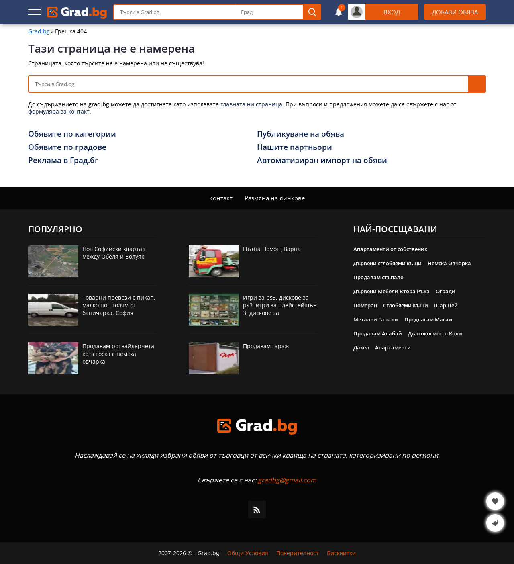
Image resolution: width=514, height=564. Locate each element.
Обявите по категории (72, 134)
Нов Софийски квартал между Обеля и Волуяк (113, 252)
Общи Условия (247, 553)
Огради (445, 291)
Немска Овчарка (449, 263)
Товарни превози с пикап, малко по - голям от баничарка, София (118, 305)
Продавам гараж (266, 346)
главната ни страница (251, 104)
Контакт (221, 198)
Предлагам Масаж (428, 319)
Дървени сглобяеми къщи (387, 263)
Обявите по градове (67, 147)
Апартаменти (393, 347)
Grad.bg (39, 31)
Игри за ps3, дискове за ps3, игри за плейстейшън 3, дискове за (280, 305)
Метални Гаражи (375, 319)
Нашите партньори (294, 147)
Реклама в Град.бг (63, 160)
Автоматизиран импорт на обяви (322, 160)
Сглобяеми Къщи (405, 305)
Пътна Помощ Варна (272, 249)
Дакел (361, 347)
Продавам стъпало (378, 277)
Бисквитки (341, 553)
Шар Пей (446, 305)
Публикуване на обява (300, 134)
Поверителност (297, 553)
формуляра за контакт (59, 111)
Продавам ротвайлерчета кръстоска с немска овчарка (118, 353)
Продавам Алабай (377, 333)
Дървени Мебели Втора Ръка (391, 291)
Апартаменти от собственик (390, 249)
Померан (365, 305)
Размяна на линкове (275, 198)
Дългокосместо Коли (435, 333)
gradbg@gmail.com (287, 480)
